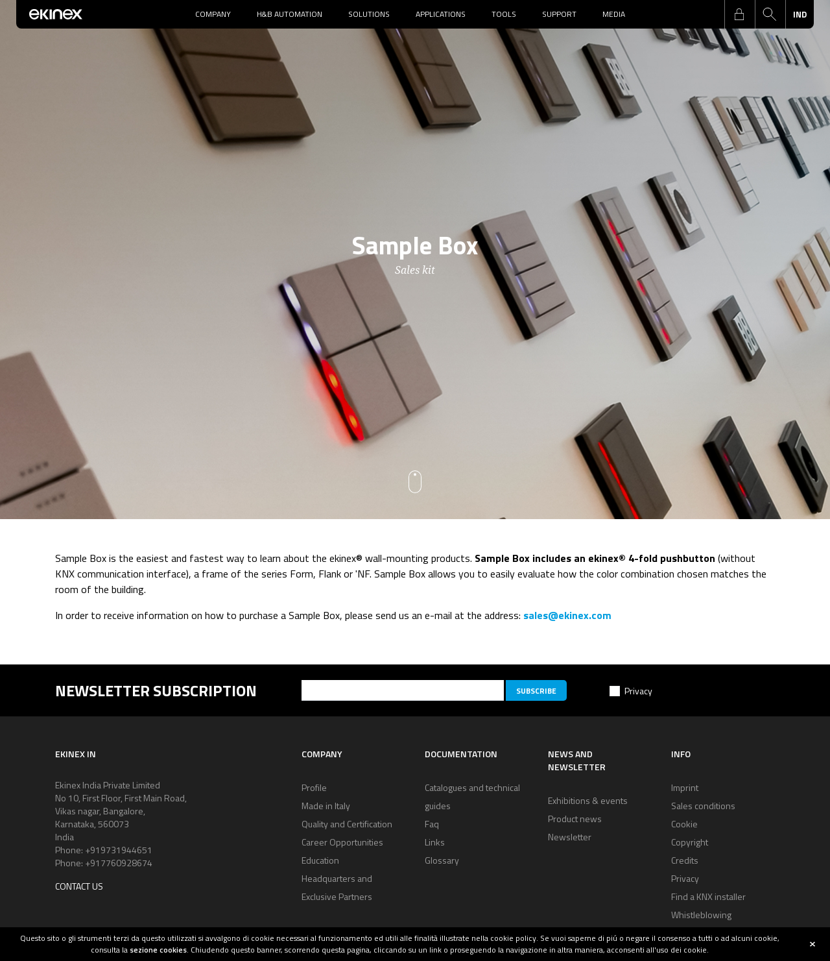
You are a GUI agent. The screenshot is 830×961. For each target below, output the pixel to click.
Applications (441, 14)
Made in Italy (326, 805)
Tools (504, 14)
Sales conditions (703, 805)
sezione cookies (158, 949)
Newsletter (569, 837)
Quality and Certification (347, 824)
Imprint (684, 787)
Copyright (689, 842)
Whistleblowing (701, 914)
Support (559, 14)
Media (613, 14)
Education (320, 860)
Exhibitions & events (588, 800)
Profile (314, 787)
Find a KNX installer (708, 896)
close (812, 944)
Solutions (369, 14)
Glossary (442, 860)
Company (213, 14)
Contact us (79, 886)
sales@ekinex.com (567, 615)
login (739, 14)
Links (435, 842)
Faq (432, 824)
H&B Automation (289, 14)
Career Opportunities (342, 842)
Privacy (638, 691)
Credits (684, 860)
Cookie (684, 824)
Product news (575, 818)
